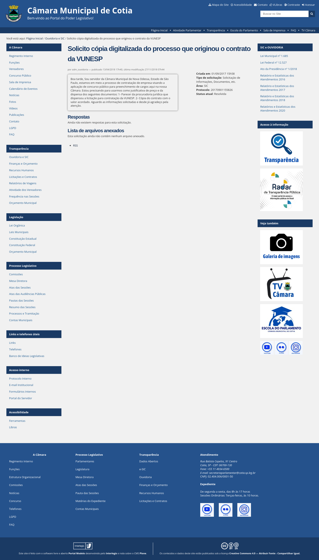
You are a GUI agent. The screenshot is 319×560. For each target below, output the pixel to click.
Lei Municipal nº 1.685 (274, 56)
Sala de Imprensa (274, 30)
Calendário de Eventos (23, 89)
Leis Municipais (19, 232)
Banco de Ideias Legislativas (26, 356)
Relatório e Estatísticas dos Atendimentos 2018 (277, 98)
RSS (75, 145)
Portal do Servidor (20, 398)
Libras (13, 427)
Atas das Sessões (20, 287)
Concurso (15, 501)
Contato (263, 5)
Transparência (216, 30)
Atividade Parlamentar (187, 30)
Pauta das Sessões (87, 493)
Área (199, 86)
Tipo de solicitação (208, 78)
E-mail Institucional (21, 385)
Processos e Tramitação (24, 313)
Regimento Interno (21, 56)
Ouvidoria (145, 477)
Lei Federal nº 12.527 (273, 62)
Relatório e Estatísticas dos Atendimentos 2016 (277, 77)
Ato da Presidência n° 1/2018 (278, 69)
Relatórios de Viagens (22, 183)
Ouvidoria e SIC (55, 38)
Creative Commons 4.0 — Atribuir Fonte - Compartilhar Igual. (264, 553)
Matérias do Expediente (90, 501)
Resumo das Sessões (22, 307)
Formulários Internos (22, 391)
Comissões (16, 274)
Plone (143, 553)
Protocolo (202, 90)
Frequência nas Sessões (24, 196)
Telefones (15, 349)
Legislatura (82, 469)
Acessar (310, 5)
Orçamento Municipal (23, 203)
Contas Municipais (20, 320)
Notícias (14, 95)
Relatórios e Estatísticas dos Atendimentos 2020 (277, 108)
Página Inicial (159, 30)
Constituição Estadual (22, 239)
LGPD (12, 128)
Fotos (12, 102)
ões (14, 469)
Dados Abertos (148, 461)
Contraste (293, 5)
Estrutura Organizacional (25, 477)
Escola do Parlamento (244, 30)
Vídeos (13, 108)
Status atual (204, 94)
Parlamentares (84, 461)
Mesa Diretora (18, 281)
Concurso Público (20, 75)
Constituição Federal (22, 245)
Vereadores (16, 69)
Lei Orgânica (17, 225)
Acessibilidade (243, 5)
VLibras (277, 5)
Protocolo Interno (20, 378)
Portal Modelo (76, 553)
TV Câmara (308, 30)
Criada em (203, 73)
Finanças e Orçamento (23, 163)
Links (12, 343)
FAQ (293, 30)
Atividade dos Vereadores (25, 190)
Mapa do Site (220, 5)
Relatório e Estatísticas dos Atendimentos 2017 (277, 88)
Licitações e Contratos (23, 177)
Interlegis (111, 553)
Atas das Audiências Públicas (27, 294)
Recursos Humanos (21, 170)
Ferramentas (17, 421)
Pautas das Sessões (21, 300)
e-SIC (142, 469)
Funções (14, 62)
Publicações (16, 115)
